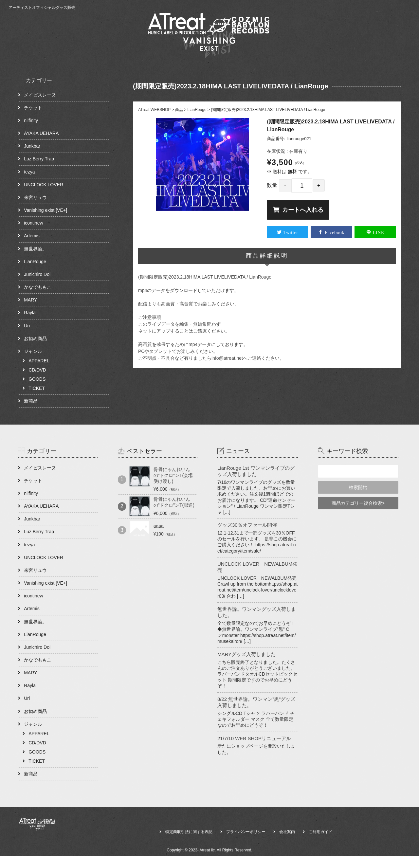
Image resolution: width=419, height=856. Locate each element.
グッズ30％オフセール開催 (247, 525)
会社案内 (287, 831)
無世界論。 (35, 248)
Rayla (30, 312)
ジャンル (33, 351)
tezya (29, 171)
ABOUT (345, 43)
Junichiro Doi (37, 274)
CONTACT (396, 43)
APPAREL (38, 360)
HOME (321, 43)
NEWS (369, 43)
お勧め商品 (35, 338)
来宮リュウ (35, 197)
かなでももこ (37, 287)
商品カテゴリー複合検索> (358, 503)
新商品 (31, 401)
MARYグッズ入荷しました (246, 654)
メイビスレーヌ (40, 95)
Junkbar (32, 146)
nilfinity (31, 120)
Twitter (290, 232)
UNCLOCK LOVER (43, 184)
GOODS (37, 379)
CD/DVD (37, 370)
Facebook (334, 232)
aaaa (159, 526)
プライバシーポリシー (245, 831)
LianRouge (35, 261)
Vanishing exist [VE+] (45, 210)
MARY (30, 299)
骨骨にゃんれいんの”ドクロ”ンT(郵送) (174, 502)
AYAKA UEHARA (41, 133)
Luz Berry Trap (39, 158)
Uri (27, 325)
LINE (378, 232)
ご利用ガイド (320, 831)
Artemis (31, 235)
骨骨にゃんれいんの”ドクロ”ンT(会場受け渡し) (173, 475)
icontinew (33, 223)
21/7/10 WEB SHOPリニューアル (254, 738)
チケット (33, 107)
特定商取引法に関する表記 (188, 831)
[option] (202, 164)
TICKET (36, 388)
